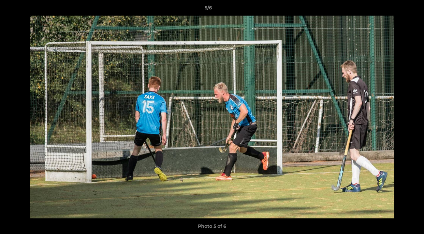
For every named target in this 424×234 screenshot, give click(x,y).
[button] (397, 9)
